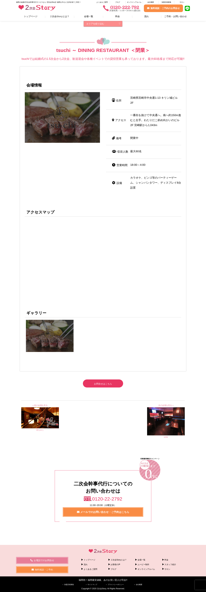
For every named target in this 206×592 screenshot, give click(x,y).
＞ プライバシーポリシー (115, 584)
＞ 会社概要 (138, 584)
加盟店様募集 (166, 2)
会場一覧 (88, 16)
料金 (117, 16)
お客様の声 (115, 564)
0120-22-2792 (107, 498)
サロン (182, 2)
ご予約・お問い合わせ (175, 16)
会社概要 (150, 2)
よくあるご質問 (102, 2)
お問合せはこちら (103, 384)
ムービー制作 (143, 564)
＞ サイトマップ (91, 584)
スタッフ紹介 (170, 564)
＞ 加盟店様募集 (68, 584)
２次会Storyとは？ (59, 16)
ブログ (117, 2)
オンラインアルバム (134, 2)
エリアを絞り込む (95, 23)
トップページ (30, 16)
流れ (146, 16)
